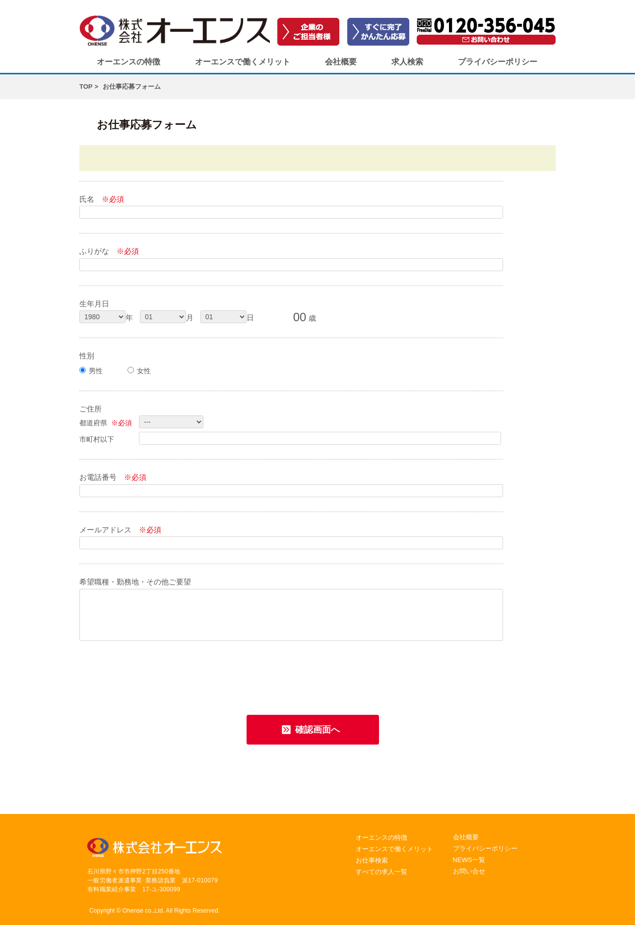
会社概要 (341, 62)
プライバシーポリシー (497, 62)
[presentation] (154, 674)
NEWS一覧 (469, 860)
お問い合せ (469, 871)
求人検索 (407, 62)
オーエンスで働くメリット (242, 62)
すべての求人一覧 (381, 871)
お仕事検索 (372, 860)
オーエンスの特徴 (128, 62)
